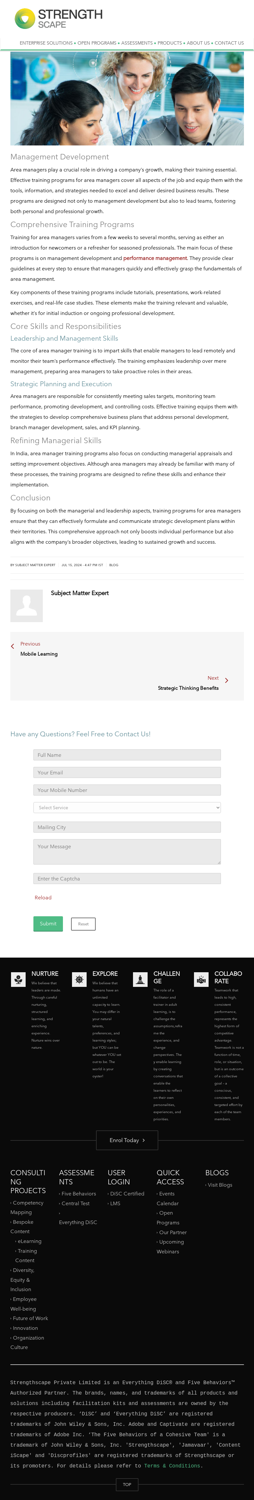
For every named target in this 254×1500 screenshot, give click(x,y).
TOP (127, 1451)
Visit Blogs (220, 1152)
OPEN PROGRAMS (99, 43)
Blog (113, 565)
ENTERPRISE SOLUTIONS (48, 43)
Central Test (76, 1170)
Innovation (25, 1295)
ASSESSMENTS (138, 43)
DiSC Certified (127, 1161)
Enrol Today (127, 1107)
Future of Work (30, 1285)
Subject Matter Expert (35, 565)
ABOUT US (200, 43)
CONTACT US (229, 43)
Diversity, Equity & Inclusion (22, 1247)
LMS (115, 1170)
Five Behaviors (79, 1161)
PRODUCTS (171, 43)
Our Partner (173, 1199)
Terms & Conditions (172, 1433)
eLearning (30, 1208)
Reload (43, 865)
